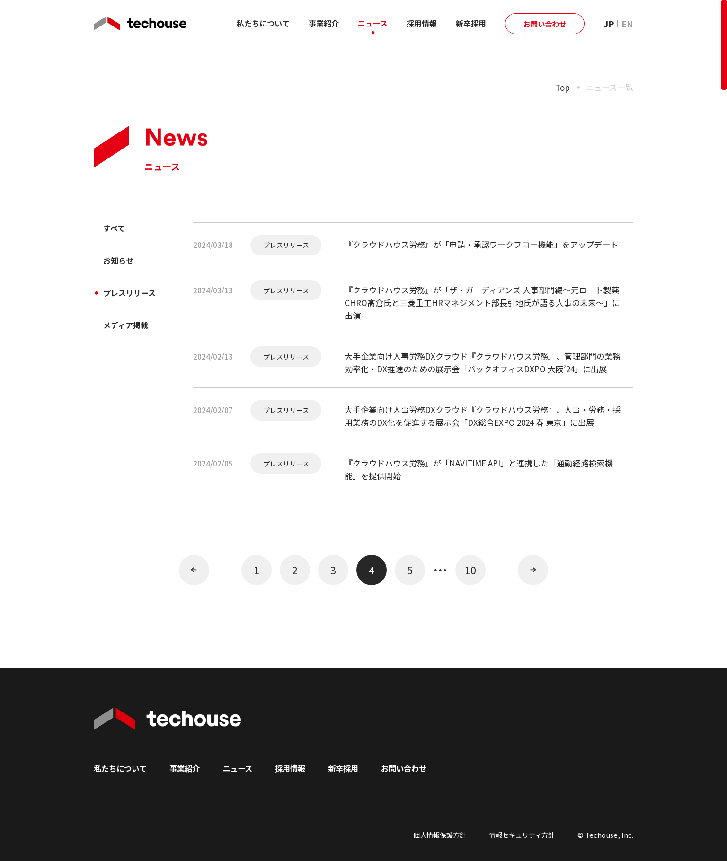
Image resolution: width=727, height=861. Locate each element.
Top (562, 87)
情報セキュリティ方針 (519, 835)
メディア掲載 (130, 333)
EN (627, 24)
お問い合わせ (544, 23)
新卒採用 (471, 23)
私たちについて (263, 23)
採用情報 (422, 23)
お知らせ (121, 264)
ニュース (373, 23)
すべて (116, 229)
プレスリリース (134, 299)
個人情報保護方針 (433, 835)
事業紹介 (324, 23)
